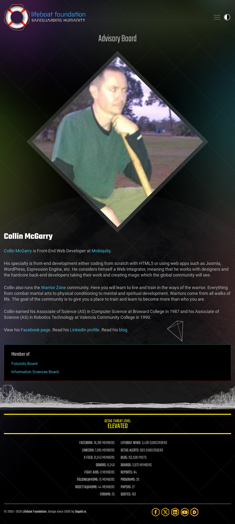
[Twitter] (165, 512)
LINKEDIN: (88, 450)
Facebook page (35, 329)
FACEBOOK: (86, 443)
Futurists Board (24, 363)
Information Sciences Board (35, 372)
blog (123, 329)
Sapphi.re (80, 512)
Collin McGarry (18, 250)
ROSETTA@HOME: (86, 487)
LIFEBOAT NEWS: (131, 443)
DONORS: (101, 465)
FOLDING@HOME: (87, 480)
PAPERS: (126, 487)
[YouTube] (185, 512)
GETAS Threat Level (117, 424)
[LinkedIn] (175, 512)
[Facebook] (156, 512)
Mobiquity (101, 250)
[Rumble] (194, 512)
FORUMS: (105, 494)
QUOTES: (126, 494)
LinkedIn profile (84, 329)
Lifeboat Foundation (34, 512)
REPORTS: (127, 472)
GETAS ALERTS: (130, 450)
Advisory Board (117, 39)
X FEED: (88, 458)
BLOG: (124, 458)
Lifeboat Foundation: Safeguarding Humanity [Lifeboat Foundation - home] (105, 17)
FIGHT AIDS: (91, 472)
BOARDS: (126, 465)
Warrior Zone (53, 287)
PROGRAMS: (128, 480)
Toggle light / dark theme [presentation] (227, 17)
